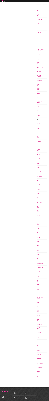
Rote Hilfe (38, 302)
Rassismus (38, 286)
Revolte (38, 293)
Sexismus (38, 311)
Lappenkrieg (38, 215)
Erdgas (38, 103)
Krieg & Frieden (39, 207)
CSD (37, 85)
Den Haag (38, 94)
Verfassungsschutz (39, 349)
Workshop (38, 375)
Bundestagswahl (39, 71)
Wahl (37, 355)
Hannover (14, 394)
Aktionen (38, 23)
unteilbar (38, 341)
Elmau (37, 98)
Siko (37, 312)
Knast (37, 192)
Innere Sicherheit (39, 168)
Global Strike (38, 149)
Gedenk (38, 136)
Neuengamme (39, 241)
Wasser (38, 359)
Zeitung (38, 376)
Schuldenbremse (39, 303)
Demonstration (39, 93)
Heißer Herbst (38, 162)
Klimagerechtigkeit (39, 185)
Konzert (38, 203)
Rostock (38, 299)
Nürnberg (26, 397)
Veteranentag (38, 351)
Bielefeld (3, 393)
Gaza (37, 133)
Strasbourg (38, 327)
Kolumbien (38, 198)
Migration (38, 232)
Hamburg (14, 393)
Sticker (38, 325)
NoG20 (38, 250)
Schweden (38, 306)
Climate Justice (39, 76)
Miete (37, 229)
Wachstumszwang (39, 354)
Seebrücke (38, 307)
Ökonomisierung (39, 264)
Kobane (38, 193)
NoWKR (38, 259)
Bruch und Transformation (40, 67)
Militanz (38, 233)
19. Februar (38, 14)
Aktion (37, 20)
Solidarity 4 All (38, 315)
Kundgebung (38, 211)
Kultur (37, 210)
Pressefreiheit (38, 280)
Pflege (38, 276)
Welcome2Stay (39, 362)
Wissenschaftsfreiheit (39, 367)
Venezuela (38, 346)
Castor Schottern (39, 75)
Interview (38, 172)
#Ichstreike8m (38, 7)
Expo (37, 110)
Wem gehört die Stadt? (40, 363)
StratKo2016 (38, 328)
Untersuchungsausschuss (40, 342)
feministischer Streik (39, 116)
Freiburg (38, 124)
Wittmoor (38, 368)
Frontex (38, 127)
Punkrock (38, 284)
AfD (37, 18)
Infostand (38, 167)
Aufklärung (38, 46)
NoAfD (37, 246)
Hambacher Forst (39, 153)
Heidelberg (38, 158)
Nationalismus (38, 237)
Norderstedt (38, 255)
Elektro (38, 97)
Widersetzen (38, 364)
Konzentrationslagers (39, 202)
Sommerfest (38, 316)
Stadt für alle (38, 323)
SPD (37, 320)
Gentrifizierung (39, 141)
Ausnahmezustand (39, 50)
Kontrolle (38, 201)
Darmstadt (3, 396)
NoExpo (38, 249)
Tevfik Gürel (38, 336)
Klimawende (38, 190)
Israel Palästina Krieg (39, 176)
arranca (38, 40)
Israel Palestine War (39, 177)
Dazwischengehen (39, 88)
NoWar (38, 258)
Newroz (38, 242)
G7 (37, 132)
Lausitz (38, 216)
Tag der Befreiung (39, 332)
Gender (38, 140)
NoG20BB (38, 251)
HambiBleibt (38, 154)
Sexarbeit (38, 310)
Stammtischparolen (39, 324)
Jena (14, 397)
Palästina (38, 268)
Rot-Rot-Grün (38, 301)
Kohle (37, 194)
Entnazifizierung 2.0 (39, 101)
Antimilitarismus (39, 32)
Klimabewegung (39, 184)
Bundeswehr (38, 72)
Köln (37, 197)
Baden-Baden (38, 55)
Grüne (37, 151)
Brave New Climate (39, 66)
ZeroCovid (38, 377)
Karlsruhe (14, 398)
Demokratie (38, 92)
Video (37, 353)
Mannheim (38, 223)
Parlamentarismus (39, 271)
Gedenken (38, 137)
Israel (37, 175)
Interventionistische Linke (6, 1)
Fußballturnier (38, 129)
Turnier (38, 337)
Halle (14, 392)
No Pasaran (38, 245)
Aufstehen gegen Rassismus (40, 49)
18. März (38, 11)
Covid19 (38, 84)
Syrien (37, 329)
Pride (37, 281)
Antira (37, 33)
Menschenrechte (39, 227)
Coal (37, 77)
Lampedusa (38, 214)
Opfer (37, 266)
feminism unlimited (39, 114)
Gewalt (38, 145)
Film (37, 119)
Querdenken (38, 285)
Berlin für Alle (38, 59)
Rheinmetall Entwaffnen (40, 297)
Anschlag (38, 28)
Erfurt (37, 105)
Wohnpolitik (38, 372)
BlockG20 (38, 62)
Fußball (38, 128)
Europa (38, 106)
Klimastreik (38, 188)
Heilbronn (38, 159)
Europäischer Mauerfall (40, 107)
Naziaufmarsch (39, 240)
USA (37, 345)
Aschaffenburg (4, 391)
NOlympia (38, 253)
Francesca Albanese (39, 120)
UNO (37, 340)
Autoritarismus (38, 54)
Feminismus (38, 115)
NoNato (38, 254)
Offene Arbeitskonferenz (40, 263)
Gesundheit (38, 142)
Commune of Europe (39, 80)
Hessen (38, 164)
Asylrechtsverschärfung (40, 42)
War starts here (39, 358)
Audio (37, 45)
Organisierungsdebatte (40, 267)
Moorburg (38, 236)
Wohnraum (38, 373)
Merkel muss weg (39, 228)
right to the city (39, 298)
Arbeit (37, 37)
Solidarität (38, 314)
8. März (38, 16)
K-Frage (38, 179)
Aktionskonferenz (39, 24)
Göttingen (38, 150)
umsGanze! (38, 338)
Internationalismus (39, 171)
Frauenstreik (38, 123)
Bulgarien (38, 68)
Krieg (37, 206)
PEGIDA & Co (38, 275)
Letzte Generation (39, 219)
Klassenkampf (38, 181)
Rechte (38, 289)
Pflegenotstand (39, 277)
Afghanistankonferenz (39, 19)
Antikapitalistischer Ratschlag (40, 29)
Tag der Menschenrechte (40, 333)
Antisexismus (38, 36)
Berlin (37, 58)
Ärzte (37, 41)
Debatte (38, 89)
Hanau (37, 155)
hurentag (38, 166)
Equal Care (38, 102)
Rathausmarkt (38, 288)
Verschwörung (38, 350)
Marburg (38, 224)
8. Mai (37, 15)
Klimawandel (38, 189)
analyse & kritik (39, 27)
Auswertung (38, 53)
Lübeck (26, 392)
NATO (37, 238)
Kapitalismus (38, 180)
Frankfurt (3, 398)
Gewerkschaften (39, 146)
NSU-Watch (38, 262)
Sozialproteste (39, 319)
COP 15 (38, 81)
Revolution (38, 294)
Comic (38, 79)
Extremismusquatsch (39, 111)
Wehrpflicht (38, 360)
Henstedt (38, 163)
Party (37, 272)
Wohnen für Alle (39, 371)
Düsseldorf (3, 397)
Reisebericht (38, 290)
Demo (37, 90)
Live (37, 220)
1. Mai (37, 10)
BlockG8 (38, 63)
